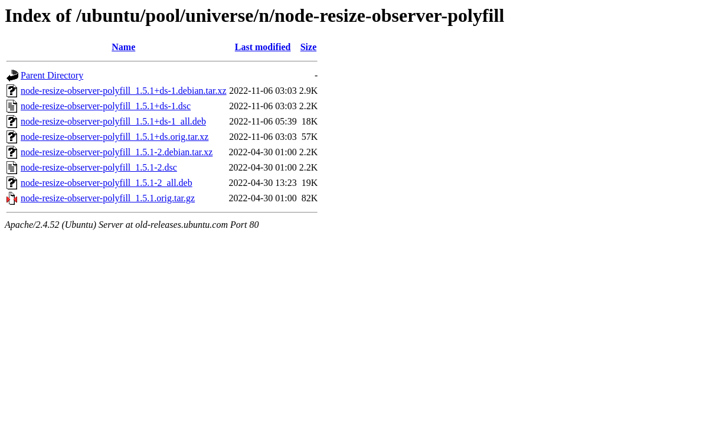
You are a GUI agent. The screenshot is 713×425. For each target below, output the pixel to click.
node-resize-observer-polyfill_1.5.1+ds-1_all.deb (113, 121)
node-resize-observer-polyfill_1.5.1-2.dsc (99, 167)
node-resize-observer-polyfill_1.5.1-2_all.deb (106, 183)
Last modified (263, 47)
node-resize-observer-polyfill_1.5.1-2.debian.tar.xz (116, 152)
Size (308, 47)
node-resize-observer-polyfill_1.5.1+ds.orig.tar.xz (114, 137)
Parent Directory (52, 75)
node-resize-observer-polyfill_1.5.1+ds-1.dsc (106, 106)
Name (123, 47)
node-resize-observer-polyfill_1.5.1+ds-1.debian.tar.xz (124, 91)
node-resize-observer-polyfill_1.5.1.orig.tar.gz (108, 198)
